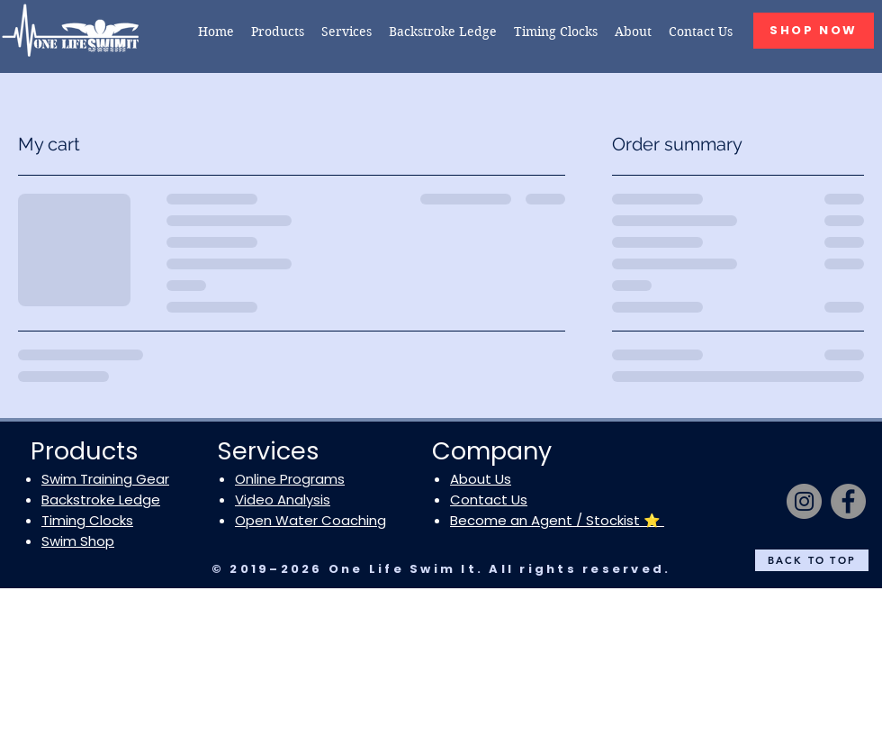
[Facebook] (848, 501)
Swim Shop (77, 540)
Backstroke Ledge (100, 499)
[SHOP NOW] (813, 31)
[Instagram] (804, 501)
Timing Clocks (87, 520)
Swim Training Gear (105, 478)
